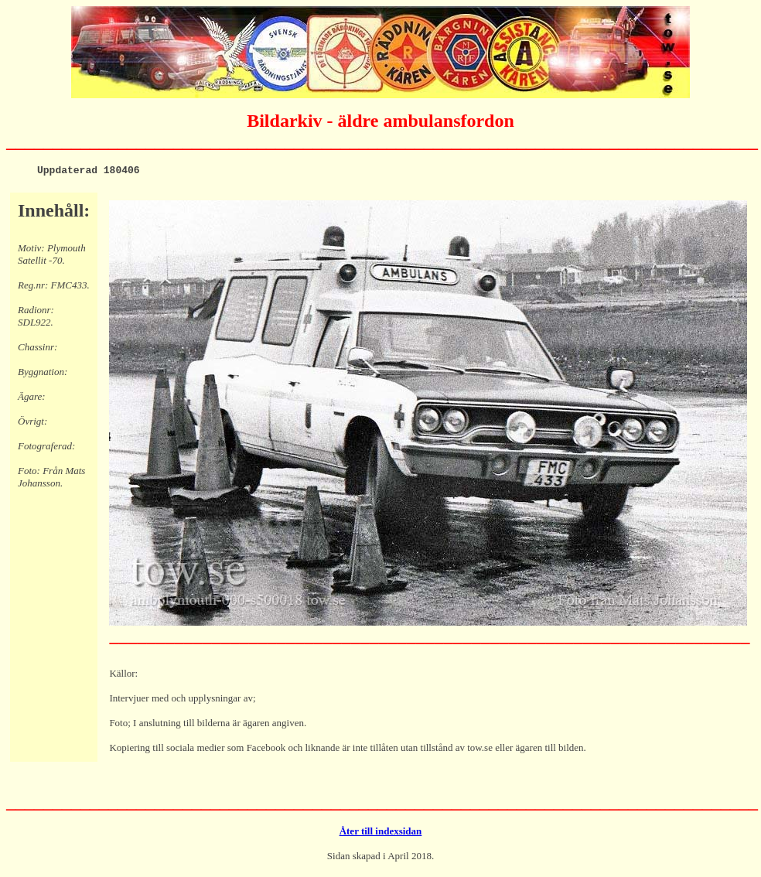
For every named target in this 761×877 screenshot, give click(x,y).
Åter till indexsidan (381, 833)
